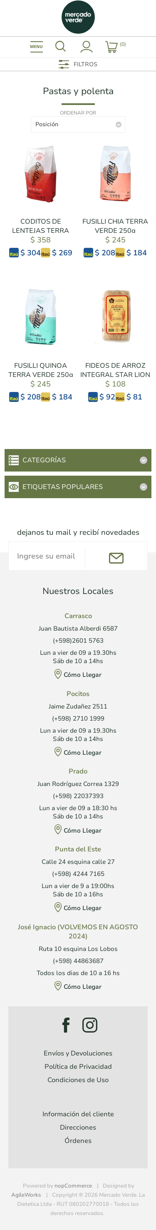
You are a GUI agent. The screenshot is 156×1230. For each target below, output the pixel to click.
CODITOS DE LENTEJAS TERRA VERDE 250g (40, 231)
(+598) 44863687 (78, 961)
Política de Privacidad (78, 1066)
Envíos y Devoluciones (78, 1053)
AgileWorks (26, 1195)
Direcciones (78, 1127)
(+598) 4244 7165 (78, 874)
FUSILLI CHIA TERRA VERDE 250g (115, 226)
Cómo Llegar (83, 675)
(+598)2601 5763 (78, 640)
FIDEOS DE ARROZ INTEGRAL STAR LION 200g (115, 375)
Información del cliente (78, 1114)
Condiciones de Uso (78, 1080)
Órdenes (78, 1140)
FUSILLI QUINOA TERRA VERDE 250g (40, 370)
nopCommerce (73, 1186)
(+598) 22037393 (78, 796)
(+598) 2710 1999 (78, 718)
